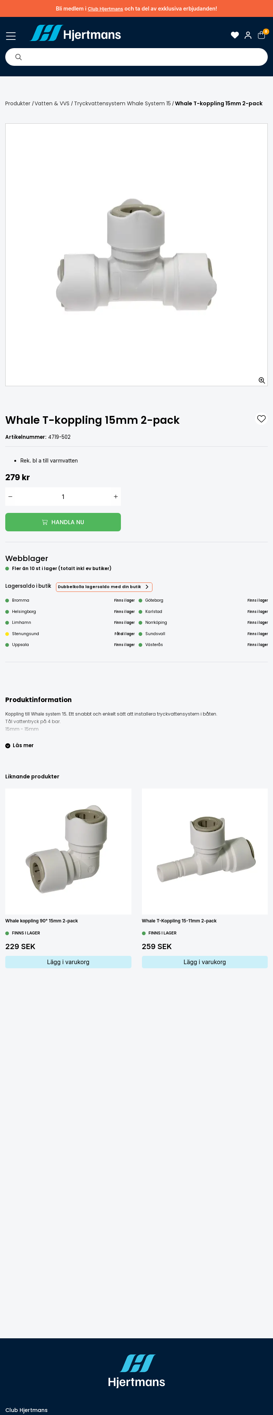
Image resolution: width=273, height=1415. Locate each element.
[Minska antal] (10, 496)
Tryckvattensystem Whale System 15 (122, 103)
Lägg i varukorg (68, 962)
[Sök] (18, 57)
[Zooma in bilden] (259, 378)
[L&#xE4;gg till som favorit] (261, 419)
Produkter (17, 103)
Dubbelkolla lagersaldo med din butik (99, 587)
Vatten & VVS (52, 103)
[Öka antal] (116, 496)
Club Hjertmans (105, 9)
